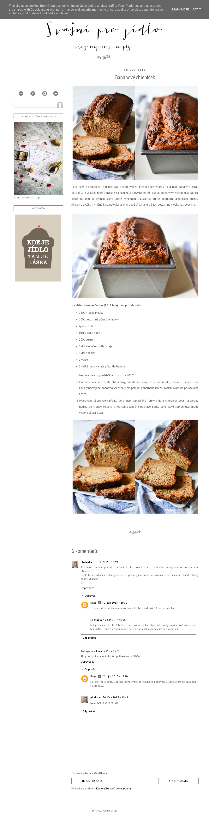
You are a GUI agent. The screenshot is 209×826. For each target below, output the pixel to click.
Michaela (96, 620)
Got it (197, 9)
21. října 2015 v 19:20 (115, 676)
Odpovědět (87, 588)
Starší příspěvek (178, 780)
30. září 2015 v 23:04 (115, 620)
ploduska (86, 562)
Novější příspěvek (92, 780)
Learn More (180, 9)
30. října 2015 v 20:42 (115, 697)
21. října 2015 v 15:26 (106, 651)
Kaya (93, 602)
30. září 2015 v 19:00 (114, 602)
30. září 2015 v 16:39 (105, 562)
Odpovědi (90, 596)
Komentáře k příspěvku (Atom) (113, 788)
